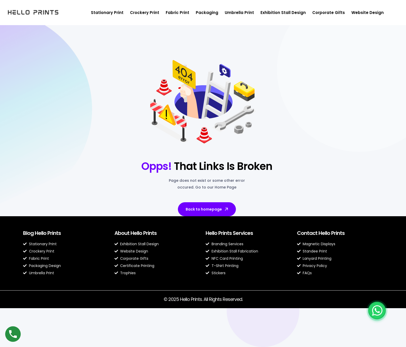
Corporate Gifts (328, 12)
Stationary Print (107, 12)
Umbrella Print (239, 12)
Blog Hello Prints (42, 233)
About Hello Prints (135, 233)
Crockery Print (144, 12)
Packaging (207, 12)
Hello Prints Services (229, 233)
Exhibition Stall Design (283, 12)
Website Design (367, 12)
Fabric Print (177, 12)
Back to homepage (207, 209)
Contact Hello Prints (321, 233)
